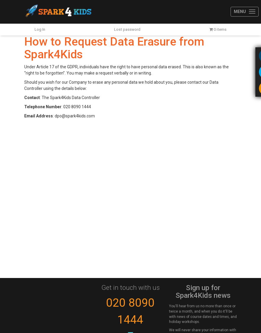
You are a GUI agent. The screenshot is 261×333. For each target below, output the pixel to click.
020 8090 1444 (130, 311)
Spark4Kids (58, 12)
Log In (40, 29)
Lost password (127, 29)
